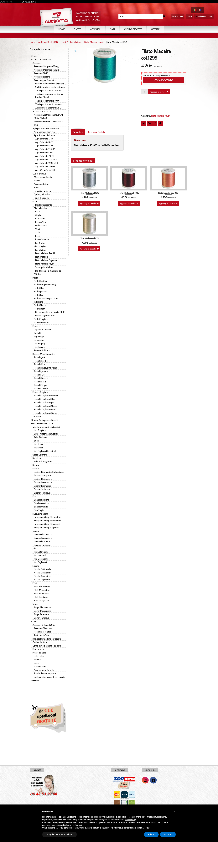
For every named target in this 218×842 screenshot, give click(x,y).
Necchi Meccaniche (42, 572)
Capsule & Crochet (42, 329)
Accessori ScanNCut (42, 111)
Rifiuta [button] (151, 834)
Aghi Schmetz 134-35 (45, 149)
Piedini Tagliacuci (41, 319)
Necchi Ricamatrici (42, 576)
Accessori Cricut (41, 184)
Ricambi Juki (39, 374)
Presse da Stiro (39, 652)
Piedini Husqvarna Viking (45, 284)
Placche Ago (39, 346)
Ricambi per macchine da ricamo (49, 83)
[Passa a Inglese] (200, 10)
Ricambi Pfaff (40, 381)
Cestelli (37, 333)
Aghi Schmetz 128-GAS (46, 159)
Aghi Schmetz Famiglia (44, 131)
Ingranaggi (39, 336)
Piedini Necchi (40, 305)
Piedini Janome (40, 291)
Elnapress (38, 659)
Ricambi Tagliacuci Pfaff (45, 409)
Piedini (35, 277)
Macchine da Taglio (43, 177)
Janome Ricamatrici (42, 541)
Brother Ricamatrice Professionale (49, 472)
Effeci (36, 440)
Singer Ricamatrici (42, 614)
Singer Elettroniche (42, 607)
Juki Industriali (40, 555)
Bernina (36, 465)
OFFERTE (155, 29)
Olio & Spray (39, 343)
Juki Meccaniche (41, 558)
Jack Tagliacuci (40, 430)
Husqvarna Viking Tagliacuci (46, 527)
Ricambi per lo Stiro (42, 631)
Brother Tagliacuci (42, 492)
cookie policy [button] (130, 820)
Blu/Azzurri (40, 218)
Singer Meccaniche (42, 610)
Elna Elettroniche (41, 499)
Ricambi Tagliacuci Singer (45, 412)
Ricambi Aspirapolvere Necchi (44, 420)
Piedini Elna (39, 288)
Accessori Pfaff (41, 73)
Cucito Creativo (133, 29)
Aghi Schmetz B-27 (44, 145)
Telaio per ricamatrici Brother (48, 90)
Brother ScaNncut (42, 489)
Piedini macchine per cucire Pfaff (50, 312)
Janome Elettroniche (43, 534)
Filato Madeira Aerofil (45, 253)
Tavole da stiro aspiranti (45, 673)
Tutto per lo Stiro (41, 635)
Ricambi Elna (39, 364)
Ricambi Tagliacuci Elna (44, 399)
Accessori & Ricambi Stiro (44, 624)
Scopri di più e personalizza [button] (59, 834)
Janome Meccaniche (43, 538)
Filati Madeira (75, 42)
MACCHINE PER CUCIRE (42, 423)
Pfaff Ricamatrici (41, 593)
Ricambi (36, 326)
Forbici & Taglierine (42, 190)
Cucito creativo (39, 173)
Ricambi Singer (40, 385)
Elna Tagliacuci (40, 510)
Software (37, 416)
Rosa (37, 211)
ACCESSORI (95, 29)
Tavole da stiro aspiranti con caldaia (49, 677)
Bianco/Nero (40, 222)
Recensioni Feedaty (96, 132)
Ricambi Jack (39, 357)
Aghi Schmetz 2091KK (45, 166)
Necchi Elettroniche (42, 569)
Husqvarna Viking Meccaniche (47, 520)
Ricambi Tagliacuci (41, 392)
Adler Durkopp (40, 437)
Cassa (189, 16)
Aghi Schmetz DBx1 (44, 152)
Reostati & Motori (42, 350)
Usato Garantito (40, 454)
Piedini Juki (38, 295)
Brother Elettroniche (43, 478)
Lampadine (39, 340)
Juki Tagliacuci (40, 562)
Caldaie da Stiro (40, 642)
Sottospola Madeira (44, 267)
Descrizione (78, 132)
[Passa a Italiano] (195, 10)
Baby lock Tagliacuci (43, 461)
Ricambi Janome (41, 371)
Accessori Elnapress (43, 628)
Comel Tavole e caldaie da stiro (47, 645)
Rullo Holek (39, 656)
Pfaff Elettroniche (42, 586)
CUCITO (77, 29)
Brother (36, 468)
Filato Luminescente (43, 204)
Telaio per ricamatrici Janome (48, 104)
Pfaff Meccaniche (42, 590)
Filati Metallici (41, 256)
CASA (112, 29)
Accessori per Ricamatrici (45, 80)
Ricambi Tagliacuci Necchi (45, 406)
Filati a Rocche (40, 208)
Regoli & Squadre (41, 197)
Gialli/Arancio (41, 225)
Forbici (37, 180)
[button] (76, 51)
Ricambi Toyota (41, 388)
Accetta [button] (167, 834)
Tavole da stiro (39, 666)
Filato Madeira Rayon (93, 42)
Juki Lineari (38, 447)
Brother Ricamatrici (42, 485)
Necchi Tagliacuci (42, 579)
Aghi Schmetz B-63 (44, 142)
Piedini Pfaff (39, 308)
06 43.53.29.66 (29, 1)
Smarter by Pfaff (41, 600)
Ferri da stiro (38, 649)
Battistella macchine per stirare (47, 638)
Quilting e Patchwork (43, 194)
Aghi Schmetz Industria (44, 135)
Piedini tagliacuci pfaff (45, 315)
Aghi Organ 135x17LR (45, 170)
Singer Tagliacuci (41, 617)
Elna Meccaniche (41, 503)
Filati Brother (39, 243)
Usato (34, 56)
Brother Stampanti (42, 475)
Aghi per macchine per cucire (46, 128)
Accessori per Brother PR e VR (48, 107)
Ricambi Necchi (41, 378)
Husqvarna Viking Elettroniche (47, 517)
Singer (35, 604)
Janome (36, 531)
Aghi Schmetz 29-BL (44, 156)
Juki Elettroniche (41, 551)
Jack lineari (38, 444)
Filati (64, 42)
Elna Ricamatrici (41, 506)
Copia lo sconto (163, 80)
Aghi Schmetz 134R (44, 138)
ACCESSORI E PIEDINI (48, 42)
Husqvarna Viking (40, 513)
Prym (36, 187)
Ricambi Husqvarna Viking (45, 367)
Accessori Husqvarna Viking (46, 66)
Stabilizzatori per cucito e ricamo (50, 87)
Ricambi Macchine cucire (44, 354)
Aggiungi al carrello (158, 92)
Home (62, 29)
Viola (37, 232)
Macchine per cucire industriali (46, 427)
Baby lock (37, 458)
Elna (34, 496)
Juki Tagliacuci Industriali (45, 451)
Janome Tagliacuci (42, 544)
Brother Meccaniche (43, 482)
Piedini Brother (40, 281)
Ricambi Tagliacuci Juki (44, 402)
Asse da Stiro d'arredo (44, 669)
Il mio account (177, 16)
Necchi (36, 565)
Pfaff (35, 583)
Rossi (37, 235)
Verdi (37, 229)
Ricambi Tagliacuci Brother (46, 395)
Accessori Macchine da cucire (47, 69)
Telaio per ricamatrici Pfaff (47, 100)
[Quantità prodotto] (144, 91)
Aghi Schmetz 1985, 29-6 (47, 163)
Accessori (37, 63)
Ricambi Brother (41, 360)
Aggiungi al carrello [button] (88, 203)
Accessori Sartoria (42, 76)
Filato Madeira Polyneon (46, 260)
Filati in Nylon (40, 246)
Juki (34, 548)
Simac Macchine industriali (46, 433)
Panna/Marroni (42, 239)
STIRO (34, 621)
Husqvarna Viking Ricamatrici (47, 524)
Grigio (38, 215)
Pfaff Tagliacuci (41, 597)
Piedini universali (41, 322)
